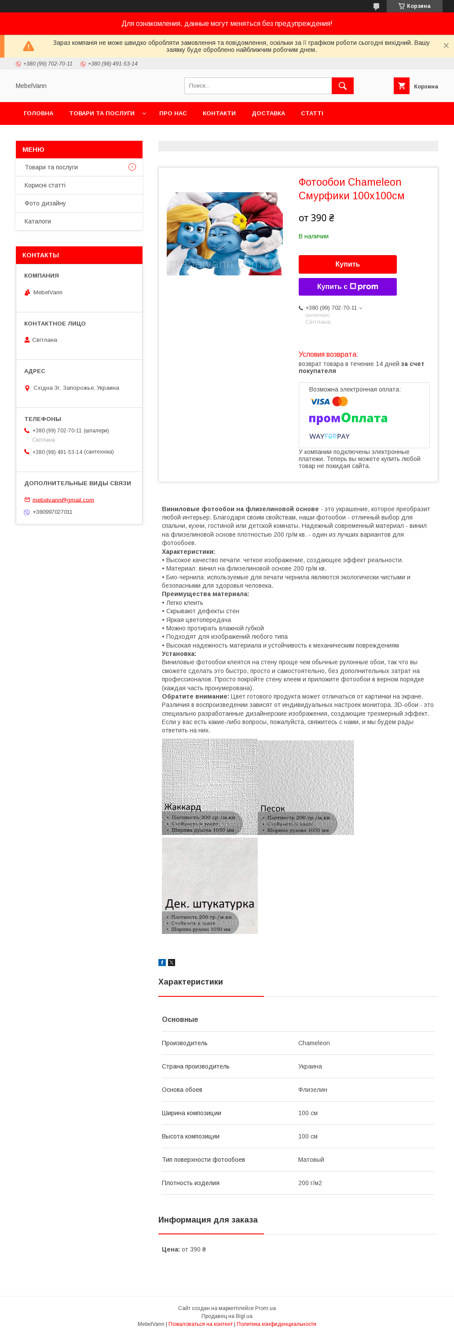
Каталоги (38, 221)
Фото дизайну (45, 203)
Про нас (173, 113)
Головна (38, 113)
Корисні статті (45, 185)
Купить (348, 264)
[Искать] (343, 85)
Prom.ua (265, 1308)
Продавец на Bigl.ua (227, 1316)
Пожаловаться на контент (200, 1324)
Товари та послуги (102, 113)
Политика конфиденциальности (276, 1324)
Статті (312, 113)
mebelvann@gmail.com (63, 499)
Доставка (268, 113)
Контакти (219, 113)
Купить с (347, 287)
